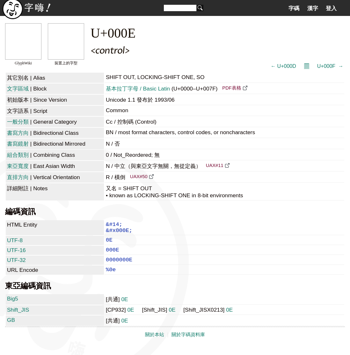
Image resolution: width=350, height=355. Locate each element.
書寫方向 (18, 133)
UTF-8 (15, 243)
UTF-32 (16, 266)
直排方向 (18, 177)
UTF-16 (16, 254)
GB (11, 328)
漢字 (312, 8)
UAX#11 (214, 165)
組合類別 (18, 155)
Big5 (12, 307)
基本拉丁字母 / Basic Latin (138, 88)
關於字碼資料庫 (188, 342)
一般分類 (18, 122)
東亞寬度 (18, 166)
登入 (331, 8)
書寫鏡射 (18, 144)
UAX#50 (139, 176)
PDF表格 (231, 88)
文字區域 (18, 88)
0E (124, 307)
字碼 (293, 8)
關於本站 (154, 342)
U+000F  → (330, 66)
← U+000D (283, 66)
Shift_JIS (18, 318)
